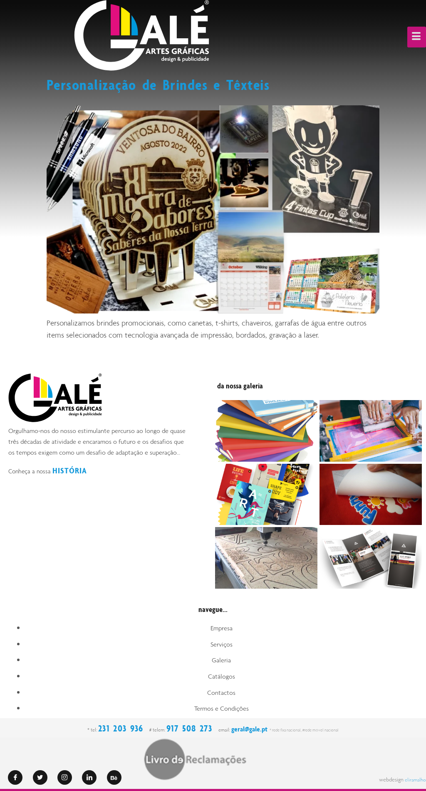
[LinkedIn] (89, 777)
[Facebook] (15, 777)
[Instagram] (64, 777)
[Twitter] (40, 777)
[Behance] (114, 777)
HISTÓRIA (71, 470)
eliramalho (413, 779)
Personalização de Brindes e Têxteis (170, 84)
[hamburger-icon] (416, 37)
